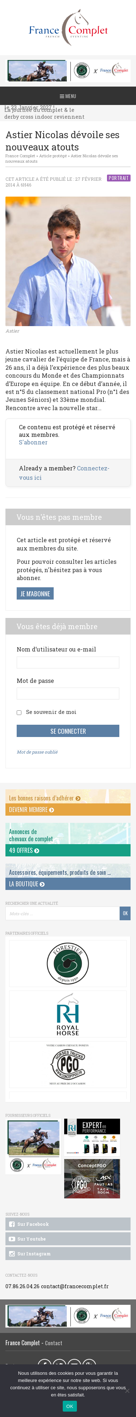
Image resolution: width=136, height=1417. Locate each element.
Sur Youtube (27, 1239)
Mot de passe (35, 680)
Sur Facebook (28, 1224)
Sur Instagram (29, 1254)
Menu (68, 96)
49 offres (24, 850)
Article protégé (53, 155)
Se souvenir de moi (51, 711)
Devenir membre (31, 809)
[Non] (127, 1390)
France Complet (20, 155)
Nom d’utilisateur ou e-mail (56, 649)
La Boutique (27, 883)
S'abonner (33, 442)
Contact (53, 1343)
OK (69, 1406)
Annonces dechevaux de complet (31, 835)
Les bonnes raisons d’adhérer (45, 798)
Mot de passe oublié (37, 752)
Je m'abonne (35, 593)
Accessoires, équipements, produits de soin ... (60, 872)
